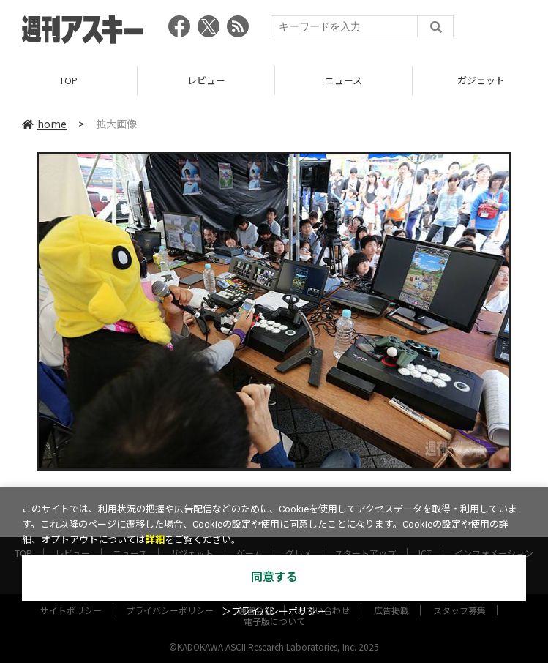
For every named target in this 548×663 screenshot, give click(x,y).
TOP (68, 80)
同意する (274, 577)
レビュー (206, 80)
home (44, 123)
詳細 (155, 539)
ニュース (343, 80)
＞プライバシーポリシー (274, 611)
